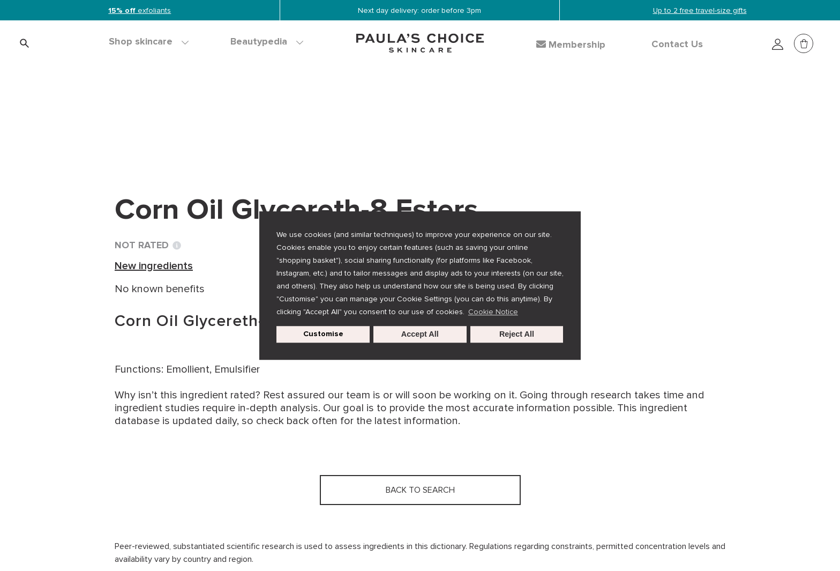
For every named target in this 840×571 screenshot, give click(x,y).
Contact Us (677, 44)
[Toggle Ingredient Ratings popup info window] (176, 245)
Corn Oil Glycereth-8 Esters (381, 118)
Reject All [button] (516, 334)
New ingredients (265, 118)
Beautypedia (266, 42)
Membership (570, 44)
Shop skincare (149, 42)
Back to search (163, 140)
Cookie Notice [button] (493, 311)
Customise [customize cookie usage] (323, 334)
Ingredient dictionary (166, 118)
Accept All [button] (420, 334)
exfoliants (139, 10)
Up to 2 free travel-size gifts (700, 10)
